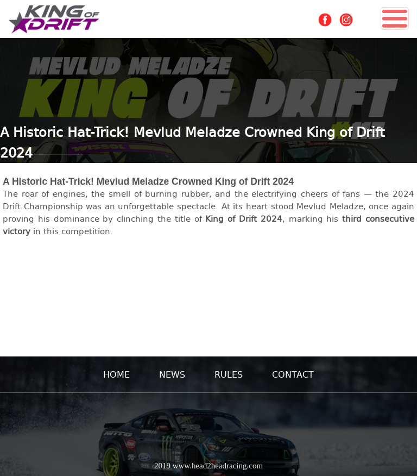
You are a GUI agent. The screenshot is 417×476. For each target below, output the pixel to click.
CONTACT (293, 374)
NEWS (172, 374)
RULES (228, 374)
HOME (116, 374)
